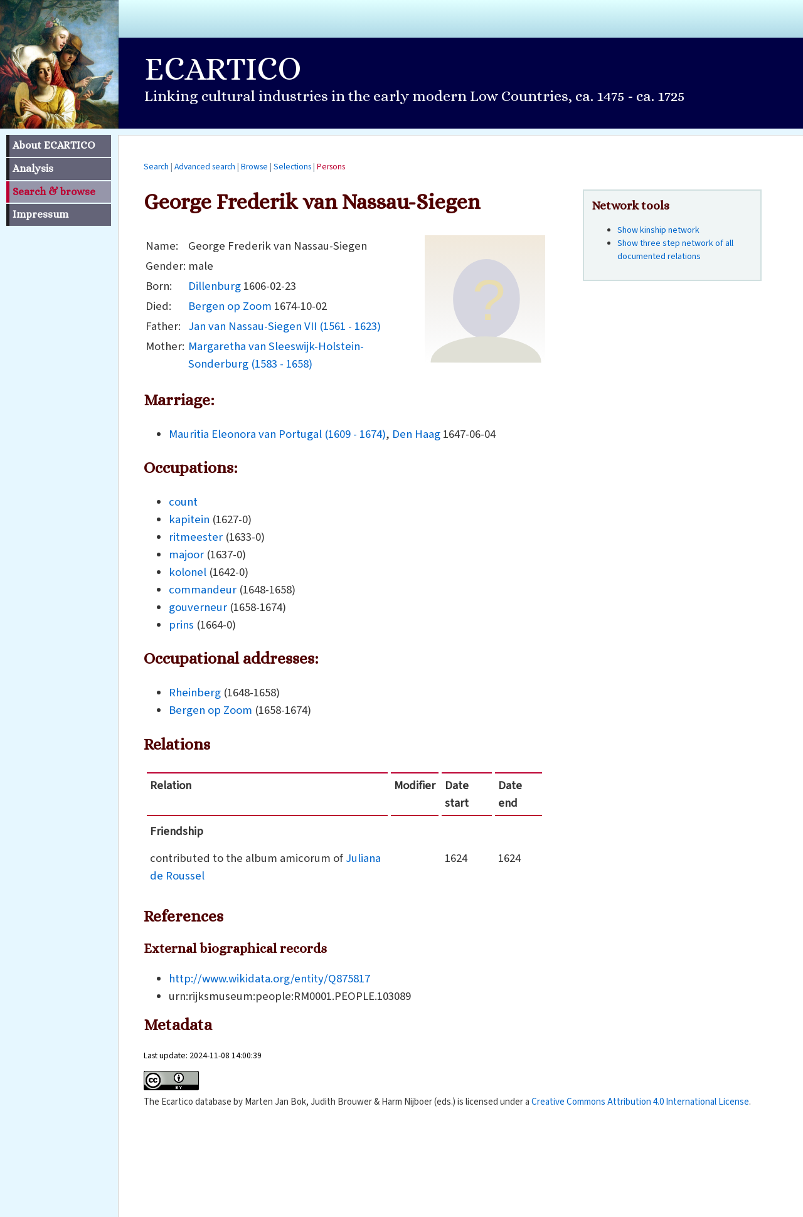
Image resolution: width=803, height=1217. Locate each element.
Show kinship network (658, 230)
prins (181, 625)
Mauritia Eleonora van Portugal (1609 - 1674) (277, 434)
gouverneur (198, 607)
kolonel (187, 572)
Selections (292, 167)
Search (156, 167)
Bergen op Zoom (230, 306)
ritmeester (196, 537)
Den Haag (416, 434)
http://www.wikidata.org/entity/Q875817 (269, 978)
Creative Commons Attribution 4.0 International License (640, 1101)
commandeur (203, 590)
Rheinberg (195, 692)
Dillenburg (214, 286)
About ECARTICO (54, 145)
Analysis (33, 168)
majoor (186, 554)
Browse (254, 167)
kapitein (189, 519)
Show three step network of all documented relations (675, 250)
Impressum (40, 214)
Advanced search (204, 167)
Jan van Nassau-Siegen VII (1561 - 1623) (284, 326)
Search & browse (54, 192)
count (183, 502)
